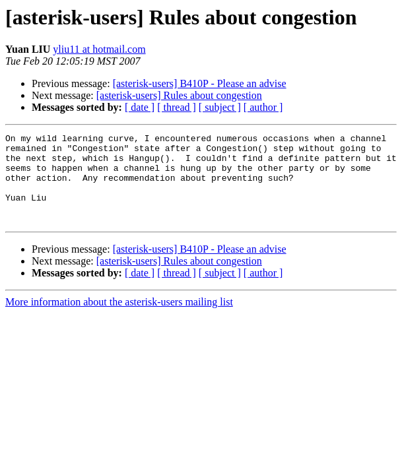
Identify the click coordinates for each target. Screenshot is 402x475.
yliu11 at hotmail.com (99, 49)
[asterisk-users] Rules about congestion (179, 95)
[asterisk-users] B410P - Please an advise (199, 83)
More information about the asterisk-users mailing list (119, 319)
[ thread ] (176, 107)
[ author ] (263, 107)
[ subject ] (220, 107)
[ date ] (139, 107)
